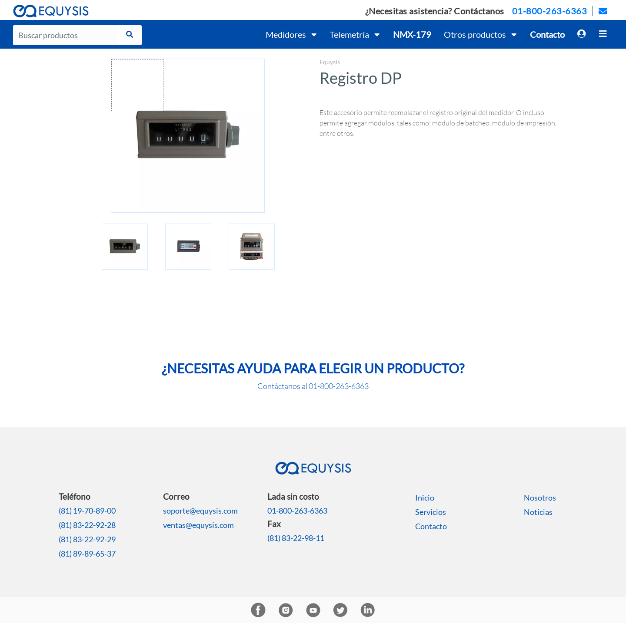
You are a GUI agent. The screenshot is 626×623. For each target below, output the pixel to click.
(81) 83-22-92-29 (87, 539)
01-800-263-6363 (549, 11)
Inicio (424, 497)
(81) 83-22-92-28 (87, 525)
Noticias (538, 512)
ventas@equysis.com (198, 525)
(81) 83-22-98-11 (295, 538)
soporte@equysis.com (200, 510)
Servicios (430, 512)
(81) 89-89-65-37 (87, 553)
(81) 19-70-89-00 (87, 510)
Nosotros (540, 497)
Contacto (431, 526)
